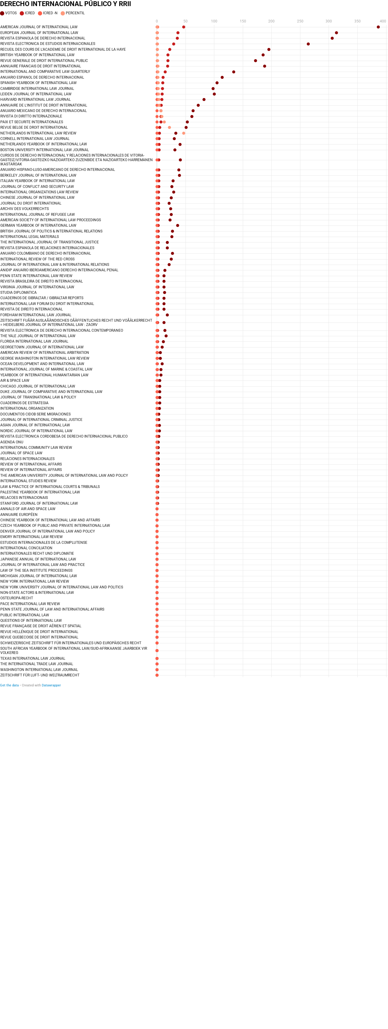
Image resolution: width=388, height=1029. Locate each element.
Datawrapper (51, 685)
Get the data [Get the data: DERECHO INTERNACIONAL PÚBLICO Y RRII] (9, 685)
